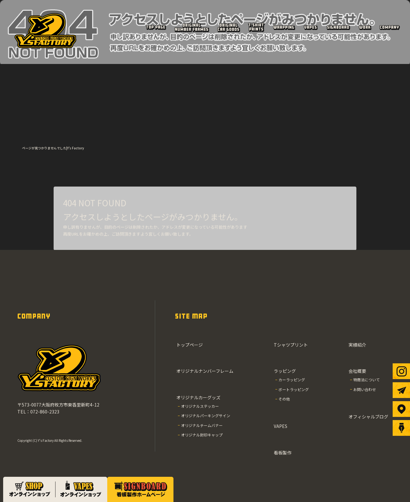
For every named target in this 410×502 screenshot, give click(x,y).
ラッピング (283, 27)
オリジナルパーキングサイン (205, 415)
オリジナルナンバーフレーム (191, 27)
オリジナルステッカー (200, 406)
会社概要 (389, 27)
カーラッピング (291, 379)
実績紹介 (364, 27)
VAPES (310, 27)
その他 (284, 398)
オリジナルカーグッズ (228, 27)
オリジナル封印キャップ (202, 434)
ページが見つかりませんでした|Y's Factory (53, 148)
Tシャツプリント (256, 27)
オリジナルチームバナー (202, 425)
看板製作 (338, 27)
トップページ (155, 27)
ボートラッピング (293, 389)
